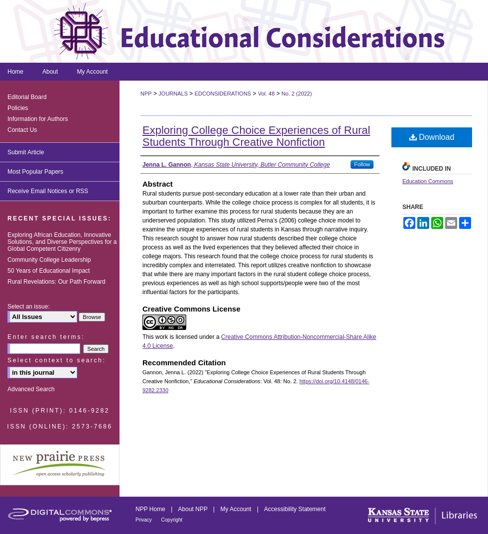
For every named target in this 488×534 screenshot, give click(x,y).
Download (432, 137)
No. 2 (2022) (296, 94)
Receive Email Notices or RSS (47, 191)
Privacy (144, 520)
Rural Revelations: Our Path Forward (56, 281)
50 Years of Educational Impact (48, 270)
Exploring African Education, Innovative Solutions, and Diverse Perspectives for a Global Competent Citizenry (62, 241)
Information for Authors (37, 118)
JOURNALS (173, 94)
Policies (17, 108)
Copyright (172, 520)
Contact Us (22, 129)
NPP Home (151, 509)
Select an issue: (28, 306)
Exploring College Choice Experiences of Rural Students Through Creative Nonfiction (256, 136)
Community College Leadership (49, 259)
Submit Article (25, 152)
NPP (146, 94)
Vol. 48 (266, 94)
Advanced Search (31, 389)
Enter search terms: (46, 336)
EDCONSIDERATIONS (223, 94)
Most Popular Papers (35, 171)
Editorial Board (27, 97)
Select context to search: (56, 360)
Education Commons (427, 181)
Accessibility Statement (294, 509)
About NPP (193, 509)
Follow (362, 164)
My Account (237, 509)
